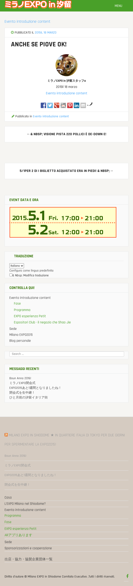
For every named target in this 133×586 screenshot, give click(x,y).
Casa (8, 497)
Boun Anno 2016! (20, 378)
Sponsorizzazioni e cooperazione (28, 548)
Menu (120, 6)
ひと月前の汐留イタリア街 (28, 397)
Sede (13, 329)
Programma (22, 310)
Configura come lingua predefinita (31, 271)
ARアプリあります (18, 535)
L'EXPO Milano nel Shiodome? (25, 504)
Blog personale (20, 341)
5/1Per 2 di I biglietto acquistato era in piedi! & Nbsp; (66, 170)
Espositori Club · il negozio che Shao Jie (42, 322)
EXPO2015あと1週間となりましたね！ (35, 388)
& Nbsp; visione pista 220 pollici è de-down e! (66, 134)
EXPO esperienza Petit (30, 316)
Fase (17, 303)
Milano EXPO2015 (21, 335)
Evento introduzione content (27, 21)
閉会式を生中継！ (22, 393)
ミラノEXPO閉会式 (22, 383)
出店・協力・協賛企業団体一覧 (29, 559)
